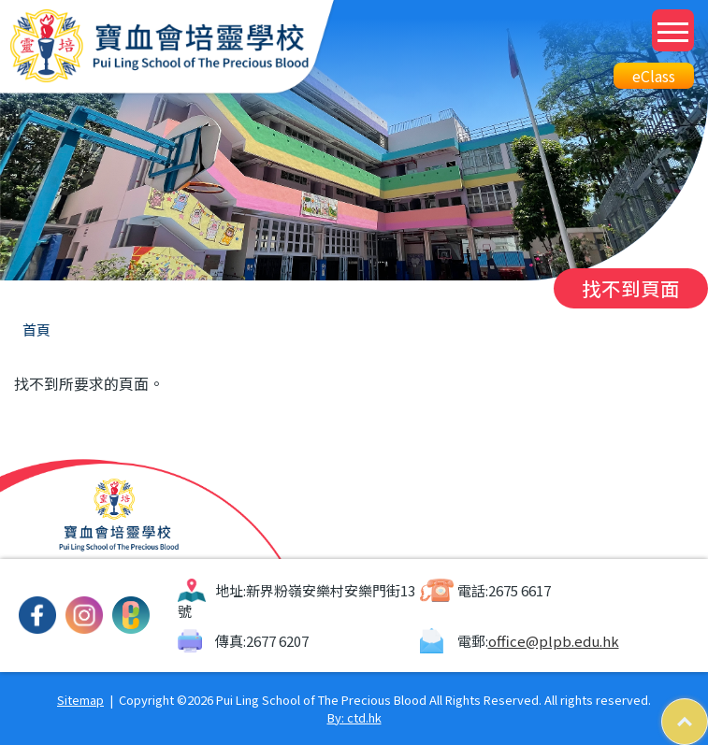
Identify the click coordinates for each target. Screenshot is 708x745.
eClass (653, 75)
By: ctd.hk (354, 717)
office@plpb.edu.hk (553, 641)
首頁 (36, 329)
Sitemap (80, 700)
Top (707, 708)
